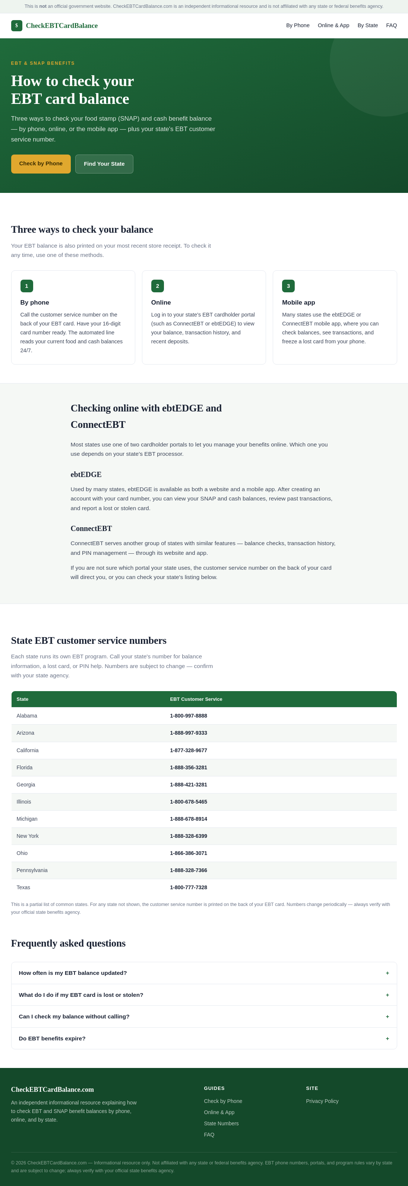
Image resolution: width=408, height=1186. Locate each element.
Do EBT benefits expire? (52, 1038)
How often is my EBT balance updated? (73, 973)
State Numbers (221, 1123)
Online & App (334, 25)
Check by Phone (41, 163)
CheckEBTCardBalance (54, 25)
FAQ (391, 25)
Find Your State (104, 163)
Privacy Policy (322, 1101)
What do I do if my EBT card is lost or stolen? (81, 995)
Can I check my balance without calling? (74, 1016)
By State (368, 25)
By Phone (298, 25)
